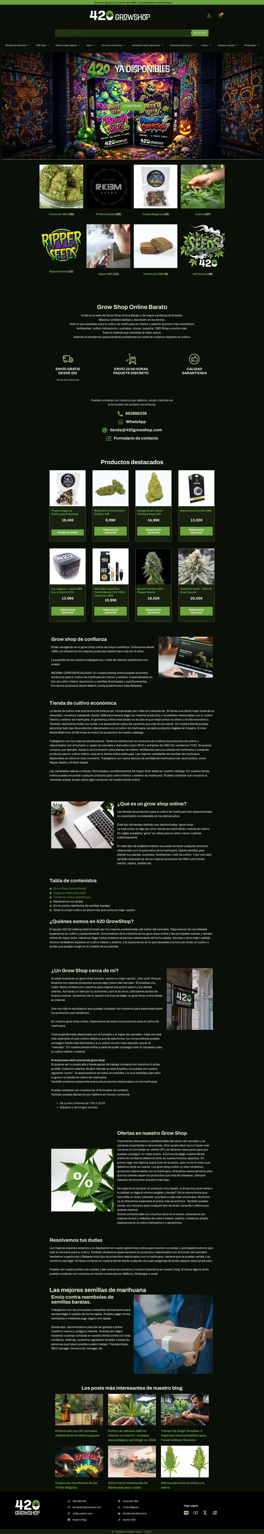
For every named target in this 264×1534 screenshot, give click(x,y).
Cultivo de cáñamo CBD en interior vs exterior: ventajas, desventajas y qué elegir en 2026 (132, 1435)
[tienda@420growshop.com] (104, 430)
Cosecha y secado (228, 45)
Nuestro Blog (79, 1520)
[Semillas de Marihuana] (119, 1513)
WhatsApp (136, 421)
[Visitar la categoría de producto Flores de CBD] (61, 191)
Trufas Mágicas (131, 1507)
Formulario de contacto (136, 438)
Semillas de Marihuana (135, 1513)
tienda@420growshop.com (136, 430)
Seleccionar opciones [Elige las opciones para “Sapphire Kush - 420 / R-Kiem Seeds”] (196, 611)
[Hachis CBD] (119, 1520)
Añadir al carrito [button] (68, 532)
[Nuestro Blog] (69, 1520)
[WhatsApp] (120, 422)
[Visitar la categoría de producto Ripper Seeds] (61, 249)
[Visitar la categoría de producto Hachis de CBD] (155, 250)
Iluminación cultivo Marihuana (147, 45)
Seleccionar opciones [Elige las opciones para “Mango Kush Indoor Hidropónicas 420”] (153, 531)
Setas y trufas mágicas (68, 45)
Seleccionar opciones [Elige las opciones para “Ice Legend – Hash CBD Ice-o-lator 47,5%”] (67, 611)
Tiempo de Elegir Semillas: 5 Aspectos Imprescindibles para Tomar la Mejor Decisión (183, 1435)
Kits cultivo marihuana (113, 45)
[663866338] (120, 413)
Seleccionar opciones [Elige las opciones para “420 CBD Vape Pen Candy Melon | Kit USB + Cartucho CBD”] (110, 611)
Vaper (91, 45)
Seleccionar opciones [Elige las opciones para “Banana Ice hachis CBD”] (196, 531)
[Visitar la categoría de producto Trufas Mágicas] (155, 191)
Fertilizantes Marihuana (182, 45)
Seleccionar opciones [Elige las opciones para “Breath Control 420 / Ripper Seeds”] (153, 611)
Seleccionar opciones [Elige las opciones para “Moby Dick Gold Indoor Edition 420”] (110, 531)
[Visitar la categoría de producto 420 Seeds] (203, 250)
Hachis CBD (129, 1520)
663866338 (136, 413)
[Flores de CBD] (119, 1501)
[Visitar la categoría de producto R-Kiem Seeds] (108, 191)
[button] (6, 106)
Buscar (200, 33)
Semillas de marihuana (17, 45)
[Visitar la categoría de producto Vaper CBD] (108, 250)
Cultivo (206, 45)
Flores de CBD (130, 1501)
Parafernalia (251, 45)
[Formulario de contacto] (108, 438)
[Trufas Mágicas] (119, 1507)
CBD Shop (42, 45)
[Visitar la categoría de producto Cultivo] (203, 191)
